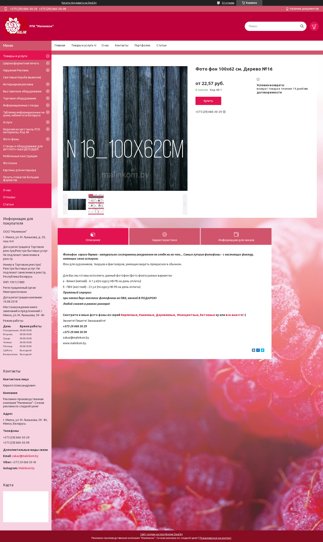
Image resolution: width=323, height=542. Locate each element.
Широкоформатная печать (21, 63)
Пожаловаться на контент (216, 538)
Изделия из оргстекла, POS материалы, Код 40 (21, 131)
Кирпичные (129, 315)
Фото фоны (11, 139)
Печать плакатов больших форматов (21, 179)
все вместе (234, 315)
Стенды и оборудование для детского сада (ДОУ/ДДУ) (23, 148)
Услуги (7, 122)
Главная (60, 45)
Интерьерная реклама (18, 84)
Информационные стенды (21, 105)
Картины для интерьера (19, 170)
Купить (208, 101)
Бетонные (207, 315)
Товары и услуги (82, 45)
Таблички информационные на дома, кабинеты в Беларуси (23, 114)
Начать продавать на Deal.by (79, 2)
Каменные (146, 315)
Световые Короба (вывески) (22, 77)
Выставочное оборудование (22, 91)
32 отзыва (228, 2)
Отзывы (9, 197)
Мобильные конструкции (20, 156)
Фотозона (10, 163)
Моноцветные (188, 315)
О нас (105, 45)
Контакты (121, 45)
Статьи (161, 45)
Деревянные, (166, 315)
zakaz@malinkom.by (25, 456)
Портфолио (142, 45)
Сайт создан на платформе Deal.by (161, 534)
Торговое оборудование (19, 98)
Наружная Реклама (15, 70)
